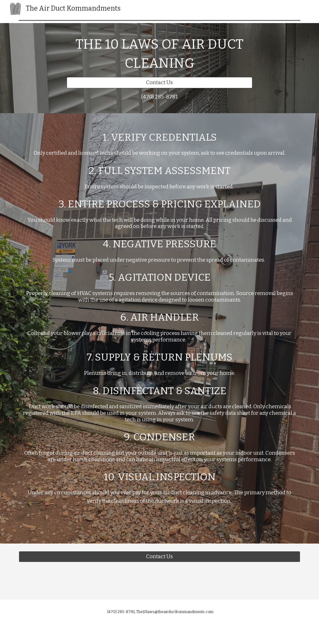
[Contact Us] (159, 83)
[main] (159, 54)
